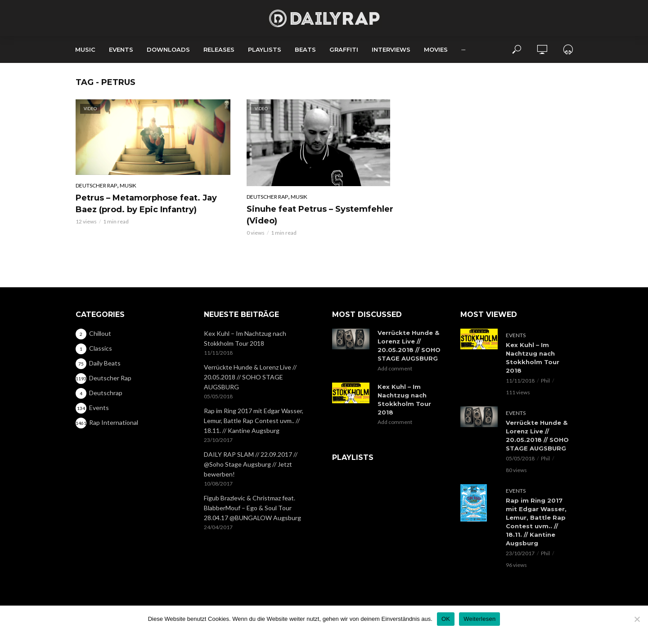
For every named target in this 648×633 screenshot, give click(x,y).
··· (463, 49)
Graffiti (343, 49)
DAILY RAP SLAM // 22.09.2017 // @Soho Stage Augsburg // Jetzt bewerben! (250, 464)
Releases (218, 49)
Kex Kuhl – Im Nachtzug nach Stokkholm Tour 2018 (245, 338)
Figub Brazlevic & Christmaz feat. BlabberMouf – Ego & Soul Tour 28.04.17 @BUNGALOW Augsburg (252, 508)
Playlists (264, 49)
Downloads (168, 49)
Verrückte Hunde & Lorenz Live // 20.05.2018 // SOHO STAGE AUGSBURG (250, 377)
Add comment (395, 368)
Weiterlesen (479, 618)
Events (121, 49)
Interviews (391, 49)
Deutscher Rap (96, 185)
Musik (128, 185)
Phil (545, 380)
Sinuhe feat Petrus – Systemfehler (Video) (320, 215)
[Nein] (636, 619)
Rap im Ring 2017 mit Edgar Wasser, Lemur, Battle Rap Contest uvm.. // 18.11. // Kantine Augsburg (253, 420)
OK (445, 618)
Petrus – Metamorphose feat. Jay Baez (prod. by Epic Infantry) (146, 203)
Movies (436, 49)
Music (85, 49)
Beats (305, 49)
